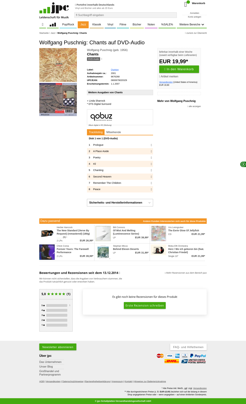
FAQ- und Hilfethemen (188, 347)
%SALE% (167, 24)
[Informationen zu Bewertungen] (119, 272)
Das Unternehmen (50, 362)
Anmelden (194, 13)
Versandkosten (166, 82)
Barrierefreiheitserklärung (97, 381)
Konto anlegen (194, 17)
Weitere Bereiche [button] (191, 24)
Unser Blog (46, 366)
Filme (123, 24)
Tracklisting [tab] (95, 132)
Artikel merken (168, 76)
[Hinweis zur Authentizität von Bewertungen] (66, 237)
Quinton (115, 69)
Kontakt (128, 381)
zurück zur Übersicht (196, 33)
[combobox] (125, 15)
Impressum (117, 381)
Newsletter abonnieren (57, 347)
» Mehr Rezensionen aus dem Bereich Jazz (186, 272)
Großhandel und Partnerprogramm (50, 373)
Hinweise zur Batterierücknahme (150, 381)
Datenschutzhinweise (72, 381)
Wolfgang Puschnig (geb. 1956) (107, 50)
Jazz (83, 24)
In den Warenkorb (179, 69)
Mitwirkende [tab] (113, 132)
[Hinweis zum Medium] (101, 59)
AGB (41, 381)
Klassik (96, 24)
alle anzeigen (194, 106)
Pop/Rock (68, 24)
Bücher (137, 24)
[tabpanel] (120, 164)
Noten (151, 24)
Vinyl (110, 24)
